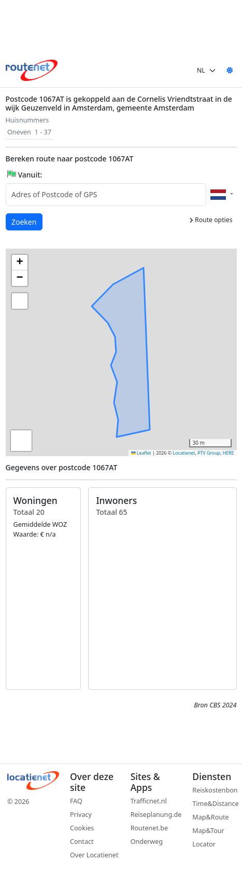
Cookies (82, 828)
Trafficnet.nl (149, 801)
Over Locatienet (94, 855)
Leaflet (141, 453)
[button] (144, 347)
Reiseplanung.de (156, 814)
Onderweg (147, 841)
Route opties (211, 219)
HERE (228, 453)
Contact (82, 841)
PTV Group (208, 453)
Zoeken (24, 221)
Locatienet (184, 453)
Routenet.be (149, 828)
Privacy (81, 814)
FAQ (76, 801)
